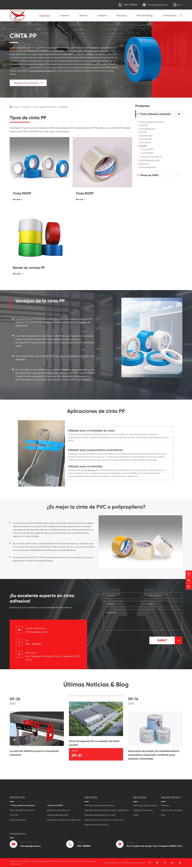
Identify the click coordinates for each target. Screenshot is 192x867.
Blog (163, 815)
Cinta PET (143, 125)
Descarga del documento (145, 805)
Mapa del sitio (111, 862)
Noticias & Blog (145, 15)
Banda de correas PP (152, 157)
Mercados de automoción (97, 824)
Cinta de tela (145, 142)
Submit (169, 640)
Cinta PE (143, 132)
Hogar (16, 107)
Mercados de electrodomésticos (100, 805)
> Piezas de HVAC (55, 805)
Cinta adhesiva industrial (45, 107)
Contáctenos (169, 15)
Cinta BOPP (147, 153)
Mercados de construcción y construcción (104, 820)
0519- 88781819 (127, 5)
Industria (102, 15)
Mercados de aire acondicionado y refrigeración (107, 810)
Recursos (121, 15)
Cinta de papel (146, 135)
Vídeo (136, 815)
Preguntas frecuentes (143, 810)
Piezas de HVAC (149, 175)
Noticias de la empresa (171, 810)
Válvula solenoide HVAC (58, 815)
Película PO (144, 164)
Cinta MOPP (147, 149)
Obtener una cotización (28, 82)
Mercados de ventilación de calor (100, 815)
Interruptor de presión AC (58, 810)
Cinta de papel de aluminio (151, 122)
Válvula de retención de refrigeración (64, 820)
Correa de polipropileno (41, 71)
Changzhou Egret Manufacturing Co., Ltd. (53, 861)
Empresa (64, 15)
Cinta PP (63, 107)
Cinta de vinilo (145, 139)
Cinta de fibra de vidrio (149, 160)
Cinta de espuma (147, 129)
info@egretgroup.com (155, 5)
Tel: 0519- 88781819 (33, 642)
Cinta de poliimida (147, 167)
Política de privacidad (133, 862)
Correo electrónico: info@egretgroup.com (37, 630)
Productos (44, 15)
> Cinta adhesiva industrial (22, 805)
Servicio (83, 15)
